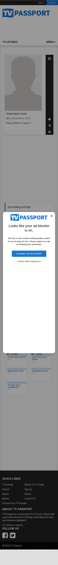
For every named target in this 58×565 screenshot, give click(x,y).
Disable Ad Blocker (29, 253)
